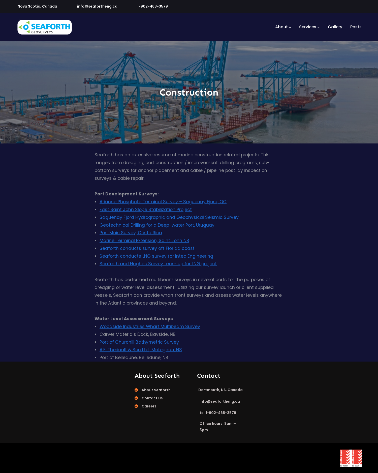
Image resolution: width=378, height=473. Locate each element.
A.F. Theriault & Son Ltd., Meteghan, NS (141, 350)
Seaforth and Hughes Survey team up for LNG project (158, 264)
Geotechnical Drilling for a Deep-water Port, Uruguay (157, 225)
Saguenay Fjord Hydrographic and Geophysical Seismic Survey (169, 217)
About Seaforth (156, 390)
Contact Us (152, 398)
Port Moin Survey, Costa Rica (131, 233)
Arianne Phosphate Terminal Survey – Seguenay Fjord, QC (163, 202)
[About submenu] (290, 27)
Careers (149, 406)
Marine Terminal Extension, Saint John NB (144, 241)
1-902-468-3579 (152, 6)
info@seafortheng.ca (97, 6)
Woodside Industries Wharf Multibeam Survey (150, 326)
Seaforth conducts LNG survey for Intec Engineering (156, 256)
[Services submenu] (318, 27)
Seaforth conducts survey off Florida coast (147, 248)
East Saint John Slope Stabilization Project (146, 209)
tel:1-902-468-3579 (218, 412)
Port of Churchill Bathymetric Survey (139, 342)
